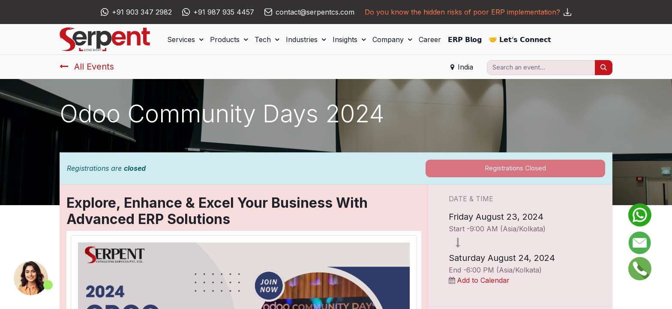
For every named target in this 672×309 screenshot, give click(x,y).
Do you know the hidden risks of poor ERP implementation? (468, 12)
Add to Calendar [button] (483, 280)
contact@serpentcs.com (315, 12)
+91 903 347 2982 (142, 12)
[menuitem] (429, 39)
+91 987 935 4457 (223, 12)
